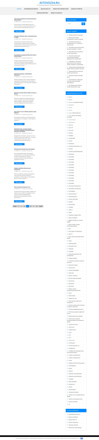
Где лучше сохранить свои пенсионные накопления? (21, 19)
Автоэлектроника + (73, 196)
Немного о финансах (56, 12)
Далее (40, 132)
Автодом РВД (72, 138)
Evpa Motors (71, 105)
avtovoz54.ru (49, 3)
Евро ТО (70, 234)
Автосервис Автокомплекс (75, 186)
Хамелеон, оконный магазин (75, 373)
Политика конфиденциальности (76, 309)
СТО (70, 335)
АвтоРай (71, 149)
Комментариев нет (27, 21)
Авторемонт (71, 154)
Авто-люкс (71, 130)
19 (30, 132)
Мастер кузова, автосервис (75, 278)
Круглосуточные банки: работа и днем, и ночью (25, 57)
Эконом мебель (72, 389)
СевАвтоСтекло (72, 329)
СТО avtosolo (72, 340)
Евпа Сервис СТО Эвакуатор (75, 231)
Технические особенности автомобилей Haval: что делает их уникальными (74, 43)
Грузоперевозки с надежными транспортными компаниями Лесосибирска (74, 81)
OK (81, 438)
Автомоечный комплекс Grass (75, 146)
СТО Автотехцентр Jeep (74, 345)
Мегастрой (71, 286)
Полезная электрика (42, 12)
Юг (69, 404)
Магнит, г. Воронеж (73, 275)
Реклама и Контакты (73, 324)
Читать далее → (19, 31)
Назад (15, 132)
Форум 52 (71, 371)
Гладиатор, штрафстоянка (75, 215)
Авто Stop (71, 125)
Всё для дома (72, 204)
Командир (71, 248)
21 (36, 132)
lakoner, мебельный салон (75, 113)
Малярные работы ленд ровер (76, 35)
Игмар (70, 241)
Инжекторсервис (72, 243)
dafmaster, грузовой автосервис (76, 102)
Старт (70, 332)
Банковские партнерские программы (24, 94)
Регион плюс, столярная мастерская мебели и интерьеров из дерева (75, 320)
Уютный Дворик (72, 365)
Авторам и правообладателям (75, 151)
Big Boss (70, 97)
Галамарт (71, 207)
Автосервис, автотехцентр (75, 188)
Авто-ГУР (71, 127)
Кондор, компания (73, 258)
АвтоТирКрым (72, 191)
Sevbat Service (72, 122)
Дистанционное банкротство (47, 113)
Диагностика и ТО (45, 8)
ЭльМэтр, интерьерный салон (75, 399)
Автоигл (70, 141)
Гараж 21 (71, 209)
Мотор (70, 293)
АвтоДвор (71, 135)
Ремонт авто (71, 327)
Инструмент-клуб (73, 246)
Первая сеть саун (73, 298)
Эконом (70, 387)
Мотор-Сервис (72, 295)
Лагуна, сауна (72, 267)
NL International (72, 119)
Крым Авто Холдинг (73, 265)
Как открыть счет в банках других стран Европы (48, 57)
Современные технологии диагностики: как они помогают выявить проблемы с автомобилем (75, 63)
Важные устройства (76, 8)
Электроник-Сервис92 (74, 392)
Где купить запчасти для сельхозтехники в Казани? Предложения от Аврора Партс (74, 57)
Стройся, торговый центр (74, 355)
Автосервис (71, 156)
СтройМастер (72, 348)
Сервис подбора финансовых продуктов (47, 94)
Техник (70, 360)
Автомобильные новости (31, 8)
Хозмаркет (71, 379)
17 (24, 132)
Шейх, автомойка (73, 381)
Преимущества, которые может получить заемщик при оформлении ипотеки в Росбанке (49, 75)
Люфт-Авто (71, 273)
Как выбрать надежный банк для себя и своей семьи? (24, 38)
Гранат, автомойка (73, 217)
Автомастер (71, 143)
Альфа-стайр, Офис (73, 199)
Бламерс (71, 202)
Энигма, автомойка (73, 401)
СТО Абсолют (72, 343)
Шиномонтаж (72, 384)
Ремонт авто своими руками (60, 8)
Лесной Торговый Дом (74, 270)
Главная (19, 8)
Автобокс (71, 133)
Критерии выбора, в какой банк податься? (48, 38)
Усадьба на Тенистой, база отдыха (76, 363)
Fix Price (70, 107)
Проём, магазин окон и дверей (75, 316)
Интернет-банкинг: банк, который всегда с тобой (48, 19)
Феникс (70, 368)
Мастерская (71, 281)
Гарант (70, 212)
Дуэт (70, 228)
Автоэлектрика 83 (73, 194)
